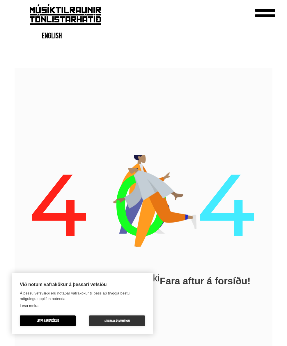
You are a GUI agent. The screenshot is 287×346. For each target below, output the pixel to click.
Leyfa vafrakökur (48, 321)
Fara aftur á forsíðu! (205, 281)
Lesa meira (29, 306)
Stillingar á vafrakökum (117, 321)
